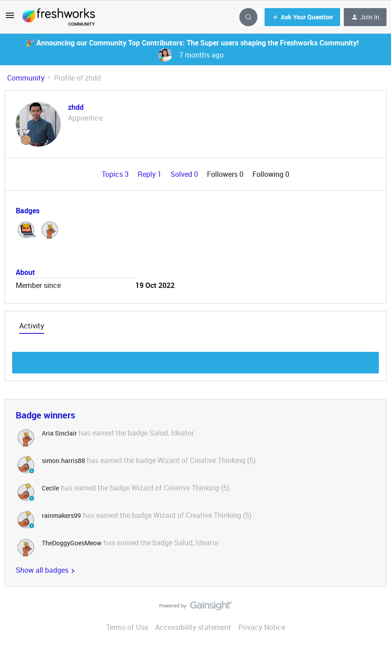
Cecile (50, 488)
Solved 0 (185, 174)
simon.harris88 (63, 460)
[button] (9, 18)
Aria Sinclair (59, 433)
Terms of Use (127, 627)
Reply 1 (150, 174)
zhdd (76, 107)
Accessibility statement (193, 627)
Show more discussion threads (195, 360)
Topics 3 (116, 174)
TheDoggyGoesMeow (72, 543)
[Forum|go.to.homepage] (58, 17)
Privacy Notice (261, 627)
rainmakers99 (61, 515)
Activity (31, 326)
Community (26, 78)
